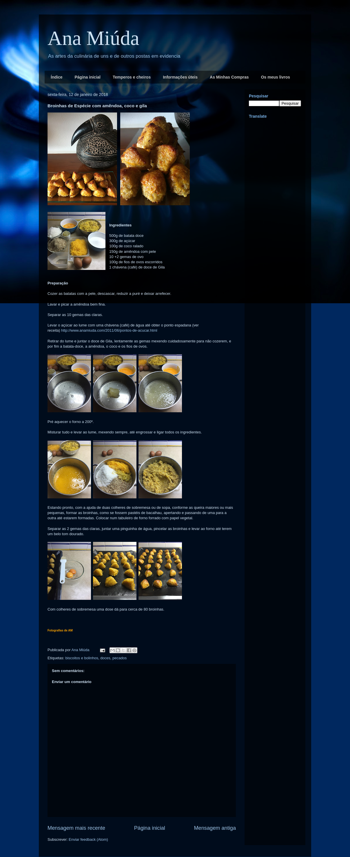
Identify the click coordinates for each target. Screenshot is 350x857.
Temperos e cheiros (132, 77)
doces (105, 658)
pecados (119, 658)
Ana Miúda (93, 38)
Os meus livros (275, 77)
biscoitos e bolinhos (81, 658)
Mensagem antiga (215, 828)
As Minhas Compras (229, 77)
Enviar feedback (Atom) (88, 839)
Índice (56, 77)
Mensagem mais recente (76, 828)
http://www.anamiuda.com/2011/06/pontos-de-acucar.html (109, 330)
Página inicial (87, 77)
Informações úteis (180, 77)
